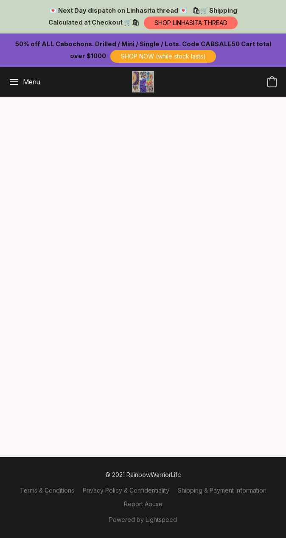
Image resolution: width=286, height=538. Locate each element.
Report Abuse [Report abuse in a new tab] (143, 503)
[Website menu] (24, 82)
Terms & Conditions (47, 490)
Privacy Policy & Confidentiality (126, 490)
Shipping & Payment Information (222, 490)
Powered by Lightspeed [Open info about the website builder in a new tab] (143, 519)
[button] (191, 23)
